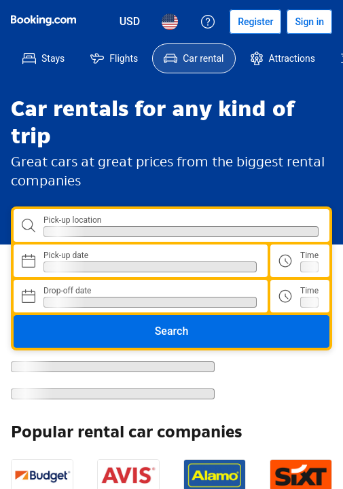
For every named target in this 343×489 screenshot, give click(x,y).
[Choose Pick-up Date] (141, 260)
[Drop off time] (299, 296)
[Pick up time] (299, 260)
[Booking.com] (43, 20)
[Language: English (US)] (170, 21)
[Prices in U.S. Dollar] (130, 21)
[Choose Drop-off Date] (141, 296)
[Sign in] (309, 22)
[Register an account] (255, 22)
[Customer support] (208, 21)
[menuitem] (43, 58)
